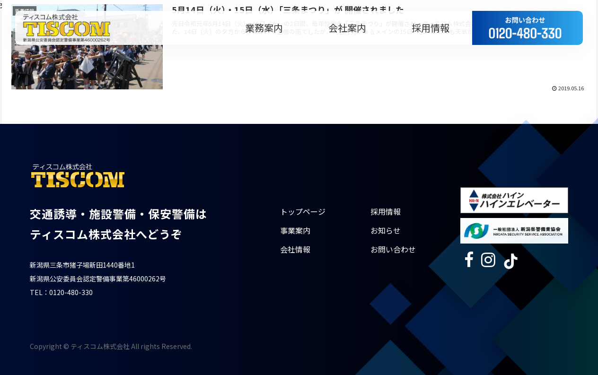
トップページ (302, 211)
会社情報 (295, 249)
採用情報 (385, 211)
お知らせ (385, 230)
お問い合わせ (393, 249)
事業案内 (295, 230)
